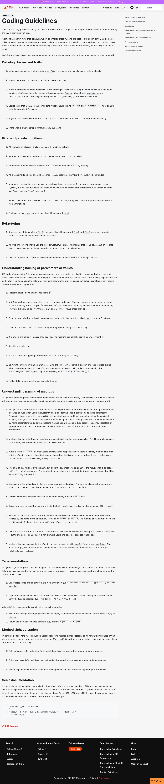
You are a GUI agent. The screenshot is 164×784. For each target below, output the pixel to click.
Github (42, 749)
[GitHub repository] (132, 8)
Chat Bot (107, 7)
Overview (24, 7)
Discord (42, 754)
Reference (37, 7)
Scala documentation (133, 51)
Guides (48, 7)
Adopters (135, 759)
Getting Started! (14, 749)
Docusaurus (104, 778)
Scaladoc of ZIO (15, 764)
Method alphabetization (134, 46)
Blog (117, 7)
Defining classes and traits (135, 17)
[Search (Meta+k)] (151, 7)
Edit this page (10, 726)
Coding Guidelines (109, 772)
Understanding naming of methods (138, 37)
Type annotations (131, 42)
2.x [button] (123, 7)
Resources (74, 7)
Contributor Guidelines (111, 749)
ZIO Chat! (156, 781)
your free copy (92, 2)
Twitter (42, 759)
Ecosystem (60, 7)
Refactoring (129, 26)
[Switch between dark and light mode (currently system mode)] (137, 8)
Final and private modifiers (135, 22)
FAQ (133, 754)
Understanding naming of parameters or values (140, 31)
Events (85, 7)
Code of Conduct (139, 764)
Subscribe (75, 749)
